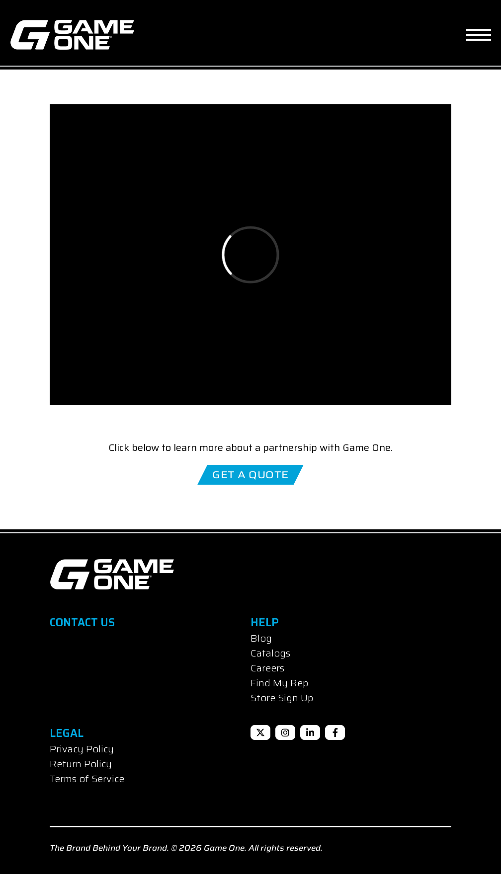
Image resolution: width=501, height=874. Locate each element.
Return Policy (81, 764)
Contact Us (82, 622)
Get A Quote (250, 475)
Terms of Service (87, 779)
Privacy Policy (82, 749)
